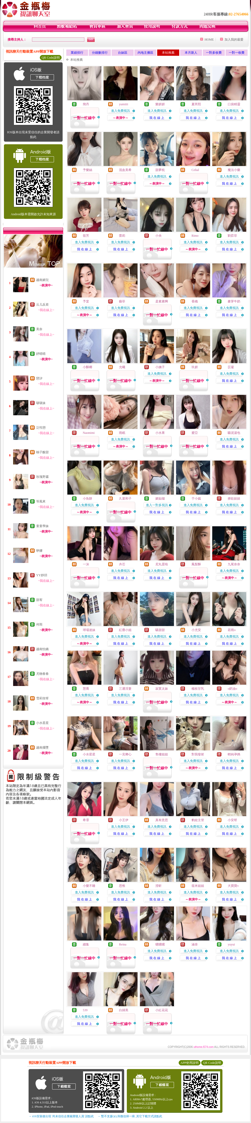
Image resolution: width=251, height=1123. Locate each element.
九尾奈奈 (234, 564)
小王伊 (123, 820)
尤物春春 (42, 674)
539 (85, 1010)
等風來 (41, 501)
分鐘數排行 (100, 52)
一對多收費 (214, 52)
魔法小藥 (234, 170)
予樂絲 (87, 170)
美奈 (39, 329)
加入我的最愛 (234, 39)
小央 (158, 235)
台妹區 (122, 52)
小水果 (160, 433)
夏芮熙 (196, 104)
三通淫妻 (125, 688)
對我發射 (198, 754)
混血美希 (125, 170)
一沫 (86, 564)
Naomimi (89, 433)
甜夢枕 (160, 170)
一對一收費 (236, 52)
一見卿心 (125, 754)
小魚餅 (87, 498)
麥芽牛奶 (234, 301)
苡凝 (231, 367)
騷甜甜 (160, 630)
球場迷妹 (89, 630)
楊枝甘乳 (198, 688)
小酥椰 (87, 367)
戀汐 (39, 378)
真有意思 (161, 820)
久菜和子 (125, 498)
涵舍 (195, 944)
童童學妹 (42, 526)
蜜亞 (195, 433)
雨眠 (122, 433)
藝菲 (122, 301)
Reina (122, 944)
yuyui (231, 944)
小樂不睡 (89, 886)
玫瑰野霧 (42, 477)
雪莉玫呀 (42, 698)
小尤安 (196, 630)
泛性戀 (41, 427)
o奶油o (232, 688)
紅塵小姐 (125, 630)
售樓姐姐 (161, 754)
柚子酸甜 (42, 452)
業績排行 (77, 52)
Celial (195, 170)
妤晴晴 (41, 354)
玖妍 (195, 367)
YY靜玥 (41, 575)
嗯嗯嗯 (160, 944)
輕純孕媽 (234, 754)
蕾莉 (122, 235)
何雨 (39, 624)
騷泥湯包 (234, 433)
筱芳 (86, 235)
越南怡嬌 (42, 649)
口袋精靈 (234, 104)
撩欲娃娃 (234, 498)
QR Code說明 (51, 57)
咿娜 (39, 550)
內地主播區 (145, 52)
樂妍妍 (160, 104)
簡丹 (86, 104)
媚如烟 (160, 498)
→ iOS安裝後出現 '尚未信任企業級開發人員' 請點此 (61, 1116)
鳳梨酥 (196, 564)
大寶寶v (233, 886)
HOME (209, 39)
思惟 (122, 886)
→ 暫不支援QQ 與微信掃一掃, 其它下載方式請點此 (129, 1116)
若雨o (232, 630)
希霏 (86, 820)
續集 (86, 944)
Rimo (195, 235)
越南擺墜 (42, 747)
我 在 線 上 (156, 118)
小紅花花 (161, 1010)
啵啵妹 (41, 403)
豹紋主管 (198, 820)
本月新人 (191, 52)
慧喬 (86, 688)
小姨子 (160, 367)
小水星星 (42, 723)
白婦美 (123, 1010)
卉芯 (122, 564)
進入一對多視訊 (157, 505)
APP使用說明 (189, 1063)
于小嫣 (196, 498)
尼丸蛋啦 (161, 564)
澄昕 (158, 886)
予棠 (86, 301)
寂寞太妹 (161, 688)
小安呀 (232, 820)
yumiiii (123, 104)
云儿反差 (42, 304)
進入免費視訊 (120, 111)
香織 (195, 301)
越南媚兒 (42, 280)
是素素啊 (161, 301)
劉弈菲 (232, 235)
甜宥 (39, 600)
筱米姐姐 (198, 886)
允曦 (122, 367)
